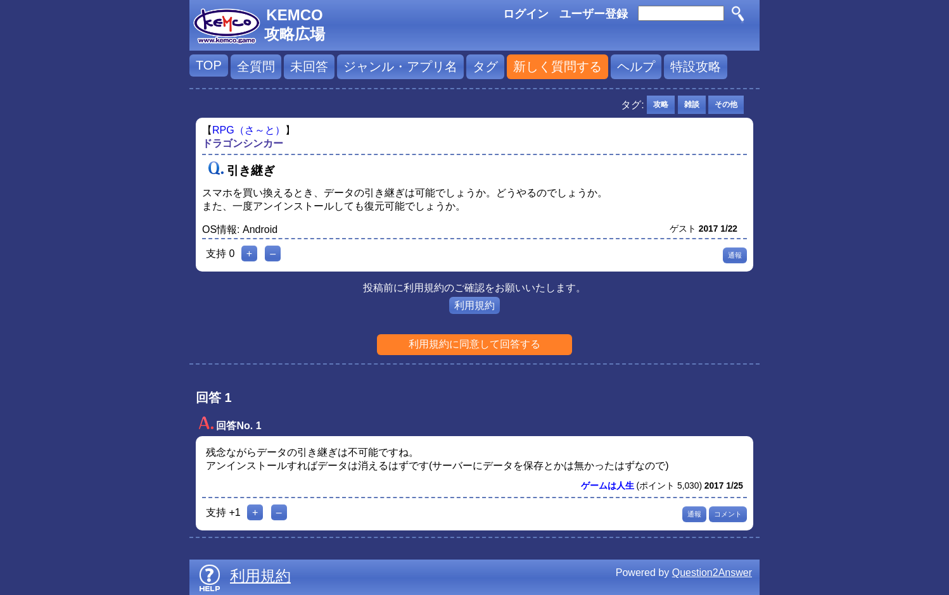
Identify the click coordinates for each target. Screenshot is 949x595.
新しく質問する (557, 66)
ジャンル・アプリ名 (400, 66)
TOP (209, 65)
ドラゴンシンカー (242, 143)
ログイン (526, 14)
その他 (726, 104)
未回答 (309, 66)
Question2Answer (712, 572)
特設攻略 (695, 66)
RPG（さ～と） (248, 130)
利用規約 (474, 305)
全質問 (256, 66)
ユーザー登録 (593, 14)
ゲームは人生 (607, 486)
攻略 (660, 104)
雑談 (691, 104)
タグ (485, 66)
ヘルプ (636, 66)
